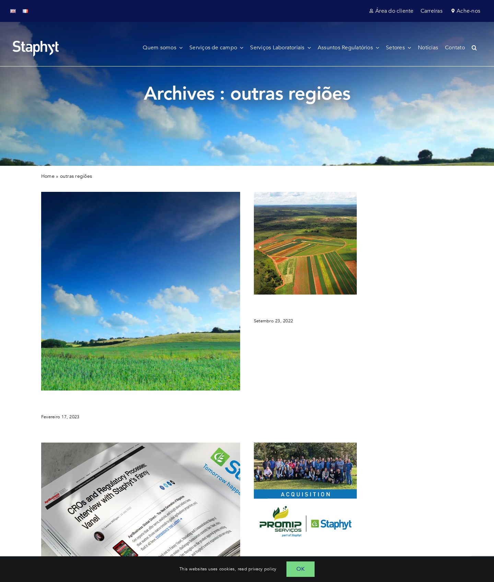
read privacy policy (257, 569)
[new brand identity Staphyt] (140, 194)
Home (48, 176)
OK (300, 569)
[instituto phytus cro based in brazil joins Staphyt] (305, 194)
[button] (478, 48)
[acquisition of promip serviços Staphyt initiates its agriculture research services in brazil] (305, 445)
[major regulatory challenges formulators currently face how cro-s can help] (140, 445)
